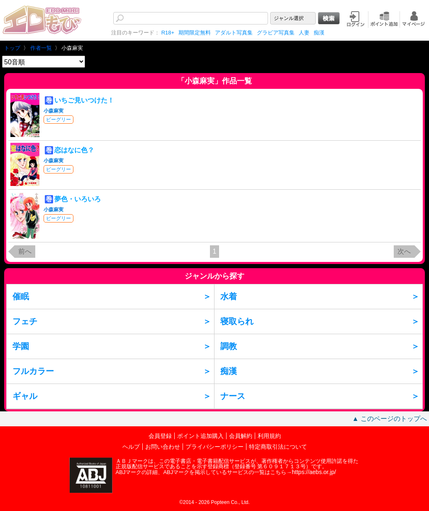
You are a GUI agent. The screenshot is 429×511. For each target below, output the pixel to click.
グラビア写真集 (276, 32)
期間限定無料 (194, 32)
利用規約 (269, 436)
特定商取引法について (278, 446)
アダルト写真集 (234, 32)
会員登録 (160, 436)
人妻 (304, 32)
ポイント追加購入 (200, 436)
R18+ (167, 32)
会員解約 (240, 436)
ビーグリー (58, 119)
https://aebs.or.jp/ (314, 472)
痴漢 (319, 32)
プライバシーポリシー (214, 446)
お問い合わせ (162, 446)
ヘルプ (131, 446)
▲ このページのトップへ (389, 418)
